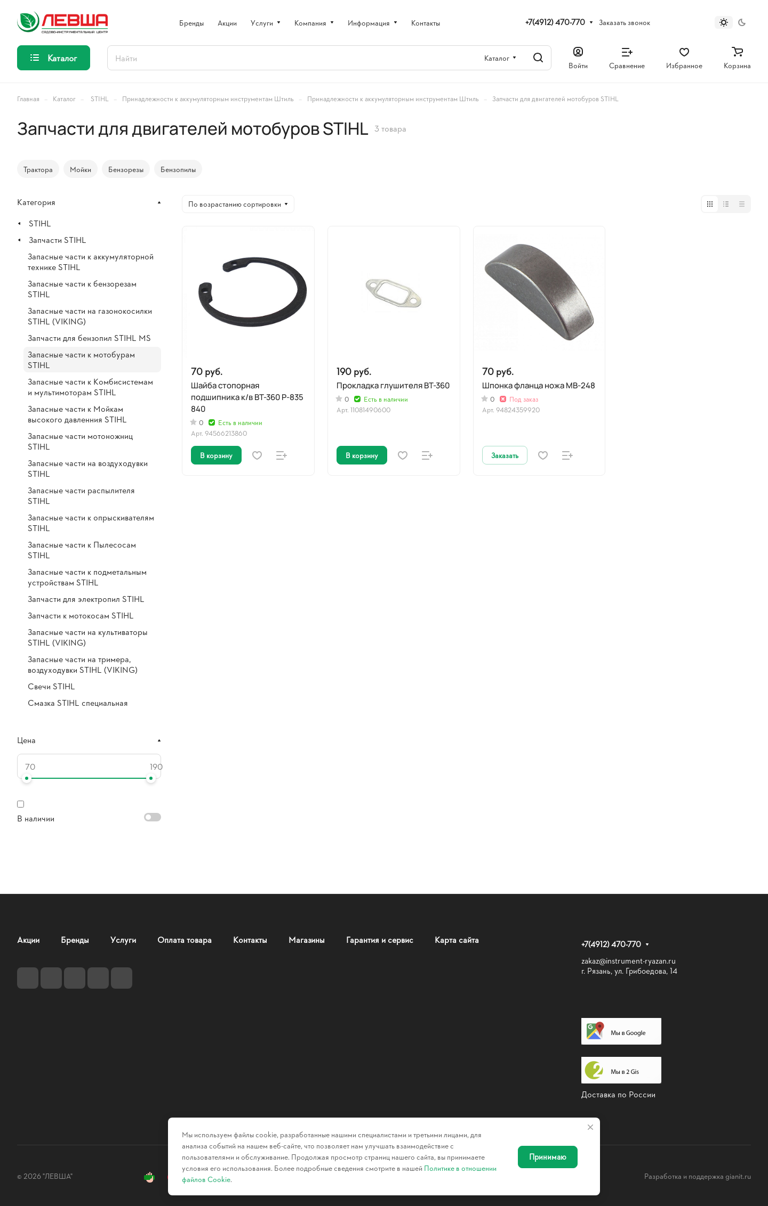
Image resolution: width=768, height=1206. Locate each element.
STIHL (40, 223)
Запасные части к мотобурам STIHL (81, 359)
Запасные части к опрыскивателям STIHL (91, 522)
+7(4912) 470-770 (555, 22)
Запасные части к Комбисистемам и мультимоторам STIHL (90, 386)
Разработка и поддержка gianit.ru (697, 1176)
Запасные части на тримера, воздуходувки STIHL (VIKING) (83, 664)
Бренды (75, 939)
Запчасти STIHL (57, 239)
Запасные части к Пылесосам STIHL (82, 549)
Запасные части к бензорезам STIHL (82, 288)
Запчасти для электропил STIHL (86, 598)
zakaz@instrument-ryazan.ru (628, 960)
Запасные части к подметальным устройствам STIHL (87, 576)
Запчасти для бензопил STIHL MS (89, 337)
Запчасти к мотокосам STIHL (81, 615)
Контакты (250, 939)
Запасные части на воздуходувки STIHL (88, 468)
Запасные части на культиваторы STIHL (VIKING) (88, 636)
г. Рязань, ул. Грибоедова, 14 (629, 970)
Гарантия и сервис (379, 939)
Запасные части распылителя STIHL (81, 495)
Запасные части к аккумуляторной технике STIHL (91, 261)
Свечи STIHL (51, 686)
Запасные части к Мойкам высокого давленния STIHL (77, 413)
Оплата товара (184, 939)
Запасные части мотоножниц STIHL (80, 440)
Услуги (123, 939)
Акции (28, 939)
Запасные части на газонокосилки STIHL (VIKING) (90, 315)
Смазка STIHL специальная (78, 702)
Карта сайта (457, 939)
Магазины (307, 939)
